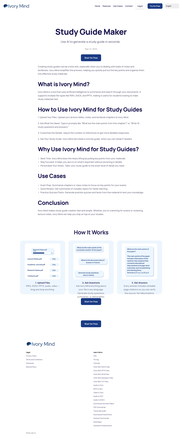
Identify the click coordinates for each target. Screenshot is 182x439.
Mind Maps (97, 422)
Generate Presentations (102, 425)
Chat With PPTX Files (101, 370)
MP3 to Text (98, 389)
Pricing (96, 359)
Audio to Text (98, 385)
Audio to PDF (98, 396)
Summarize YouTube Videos (103, 403)
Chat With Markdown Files (103, 378)
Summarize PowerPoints (102, 414)
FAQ (94, 356)
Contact (129, 6)
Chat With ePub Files (101, 374)
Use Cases (118, 6)
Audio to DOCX (99, 400)
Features (107, 6)
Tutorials (96, 363)
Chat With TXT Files (100, 381)
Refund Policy (31, 367)
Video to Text (98, 392)
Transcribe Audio (99, 411)
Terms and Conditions (34, 359)
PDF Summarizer (99, 407)
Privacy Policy (31, 356)
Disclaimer (30, 363)
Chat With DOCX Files (101, 367)
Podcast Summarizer (101, 418)
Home (97, 6)
